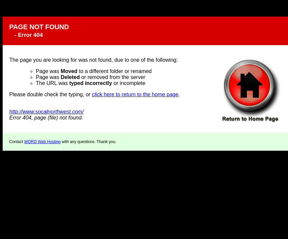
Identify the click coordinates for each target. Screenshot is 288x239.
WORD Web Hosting (42, 141)
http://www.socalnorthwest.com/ (46, 112)
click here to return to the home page (135, 94)
